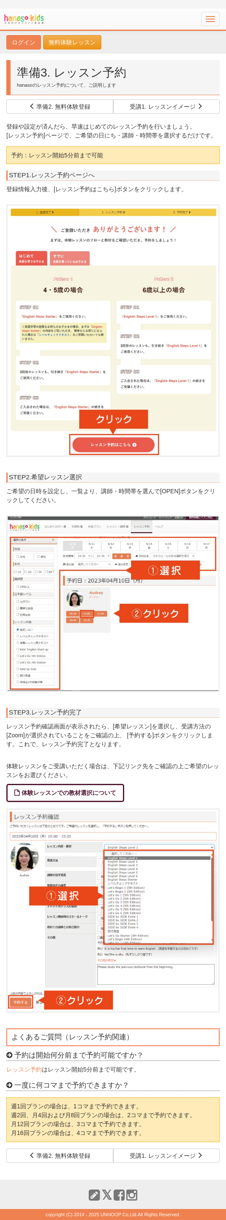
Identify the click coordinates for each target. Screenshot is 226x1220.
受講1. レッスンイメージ (166, 106)
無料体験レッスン (72, 42)
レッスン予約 (24, 1069)
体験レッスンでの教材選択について (69, 792)
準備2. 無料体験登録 (59, 106)
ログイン (23, 42)
